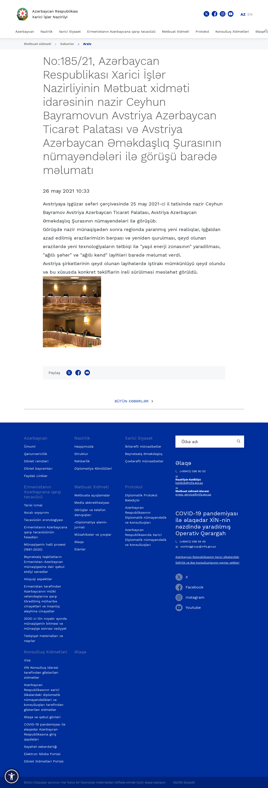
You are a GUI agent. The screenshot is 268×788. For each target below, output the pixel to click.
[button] (11, 776)
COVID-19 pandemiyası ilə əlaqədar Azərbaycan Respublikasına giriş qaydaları (44, 731)
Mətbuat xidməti (37, 44)
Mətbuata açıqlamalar (92, 495)
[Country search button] (239, 442)
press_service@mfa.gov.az (193, 494)
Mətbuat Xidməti (175, 31)
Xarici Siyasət (70, 31)
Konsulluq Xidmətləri (232, 31)
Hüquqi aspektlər (38, 579)
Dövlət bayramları (38, 468)
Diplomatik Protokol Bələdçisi (141, 497)
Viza (27, 660)
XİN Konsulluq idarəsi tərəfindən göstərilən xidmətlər (41, 672)
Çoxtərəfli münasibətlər (144, 461)
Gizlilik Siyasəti (184, 782)
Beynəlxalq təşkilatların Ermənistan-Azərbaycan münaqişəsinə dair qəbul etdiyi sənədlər (44, 564)
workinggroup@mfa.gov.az (195, 546)
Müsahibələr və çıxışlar (93, 534)
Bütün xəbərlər (132, 401)
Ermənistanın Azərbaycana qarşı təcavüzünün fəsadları (45, 532)
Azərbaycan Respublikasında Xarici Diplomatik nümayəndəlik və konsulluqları (145, 537)
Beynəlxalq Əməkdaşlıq (143, 454)
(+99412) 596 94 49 (190, 541)
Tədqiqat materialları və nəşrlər (43, 638)
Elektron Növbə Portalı (42, 754)
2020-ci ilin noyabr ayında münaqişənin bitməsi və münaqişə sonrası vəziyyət (45, 623)
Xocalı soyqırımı (36, 512)
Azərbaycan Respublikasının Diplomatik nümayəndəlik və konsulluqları (145, 515)
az (243, 14)
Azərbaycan (24, 31)
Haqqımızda (84, 446)
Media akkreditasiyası (91, 502)
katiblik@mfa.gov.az (189, 483)
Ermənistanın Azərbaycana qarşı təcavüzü (121, 31)
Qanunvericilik (35, 454)
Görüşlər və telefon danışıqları (90, 512)
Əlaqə (260, 31)
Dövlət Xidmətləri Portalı (44, 761)
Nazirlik (46, 31)
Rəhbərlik (82, 461)
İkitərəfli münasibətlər (143, 446)
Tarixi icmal (33, 505)
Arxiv (87, 44)
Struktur (81, 454)
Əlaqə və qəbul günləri (42, 717)
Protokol (202, 31)
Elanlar (80, 549)
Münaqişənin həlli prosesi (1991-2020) (45, 547)
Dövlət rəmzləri (36, 461)
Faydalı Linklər (36, 476)
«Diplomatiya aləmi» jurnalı (90, 524)
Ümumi (30, 446)
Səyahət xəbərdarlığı (40, 746)
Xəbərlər (67, 44)
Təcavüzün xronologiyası (43, 520)
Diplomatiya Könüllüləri (93, 468)
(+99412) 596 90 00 (190, 471)
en (250, 14)
